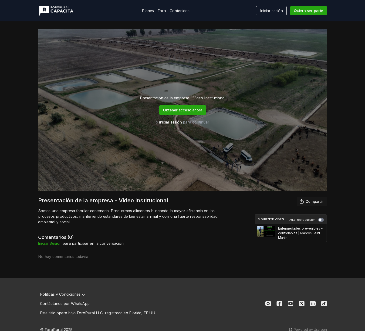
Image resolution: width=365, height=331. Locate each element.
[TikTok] (324, 303)
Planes (148, 10)
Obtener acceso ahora (182, 110)
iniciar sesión (170, 122)
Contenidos (179, 10)
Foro (162, 10)
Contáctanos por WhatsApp (65, 303)
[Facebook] (279, 303)
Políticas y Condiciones (62, 294)
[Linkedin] (313, 303)
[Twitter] (301, 303)
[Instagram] (268, 303)
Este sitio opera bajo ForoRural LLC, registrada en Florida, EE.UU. (98, 313)
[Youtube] (290, 303)
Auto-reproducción (306, 220)
